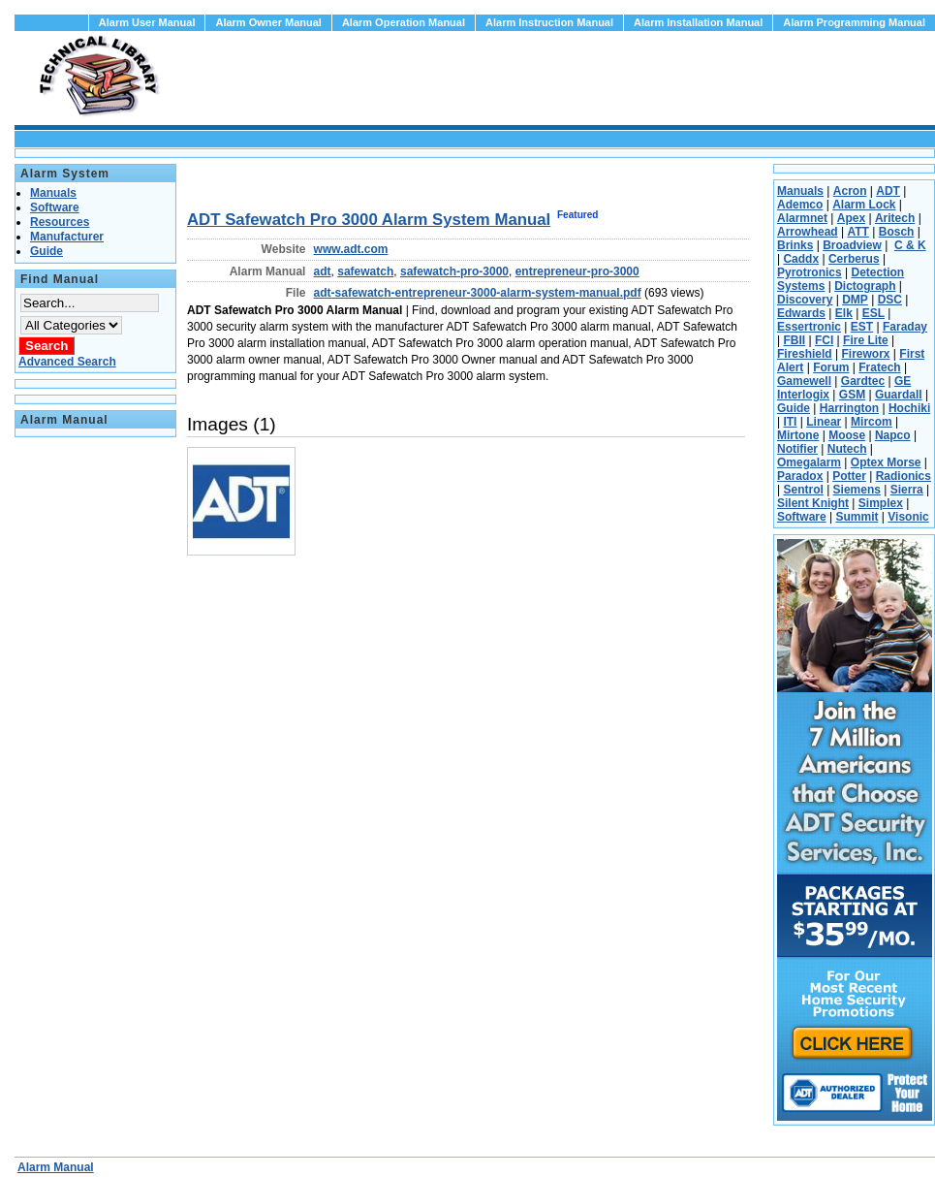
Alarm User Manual (147, 22)
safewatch (365, 271)
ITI (789, 422)
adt (322, 271)
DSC (890, 299)
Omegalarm (809, 462)
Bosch (897, 232)
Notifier (797, 449)
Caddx (801, 259)
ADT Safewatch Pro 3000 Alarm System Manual (368, 219)
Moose (846, 435)
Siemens (857, 489)
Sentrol (803, 489)
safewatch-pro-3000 (454, 271)
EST (862, 327)
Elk (844, 313)
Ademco (800, 204)
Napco (893, 435)
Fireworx (865, 354)
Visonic (908, 517)
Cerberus (854, 259)
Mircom (871, 422)
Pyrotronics (809, 272)
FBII (794, 340)
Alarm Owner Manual (268, 22)
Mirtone (798, 435)
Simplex (880, 503)
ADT (888, 191)
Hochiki (909, 408)
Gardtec (863, 381)
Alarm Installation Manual (698, 22)
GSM (852, 394)
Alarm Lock (863, 204)
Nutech (847, 449)
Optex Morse (886, 462)
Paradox (800, 476)
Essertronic (809, 327)
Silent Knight (813, 503)
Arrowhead (807, 232)
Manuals (800, 191)
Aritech (895, 218)
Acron (850, 191)
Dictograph (864, 286)
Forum (831, 367)
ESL (873, 313)
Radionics (903, 476)
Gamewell (804, 381)
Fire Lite (865, 340)
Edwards (801, 313)
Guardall (898, 394)
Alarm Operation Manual (403, 22)
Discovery (804, 299)
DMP (855, 299)
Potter (849, 476)
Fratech (879, 367)
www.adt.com (351, 249)
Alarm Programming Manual (854, 22)
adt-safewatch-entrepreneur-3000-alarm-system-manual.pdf (477, 293)
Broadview (852, 245)
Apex (851, 218)
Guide (793, 408)
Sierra (906, 489)
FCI (824, 340)
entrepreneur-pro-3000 (577, 271)
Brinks (795, 245)
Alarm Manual (55, 1167)
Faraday (905, 327)
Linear (823, 422)
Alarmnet (802, 218)
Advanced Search (67, 361)
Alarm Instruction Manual (549, 22)
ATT (857, 232)
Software (801, 517)
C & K (910, 245)
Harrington (849, 408)
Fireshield (804, 354)
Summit (856, 517)
